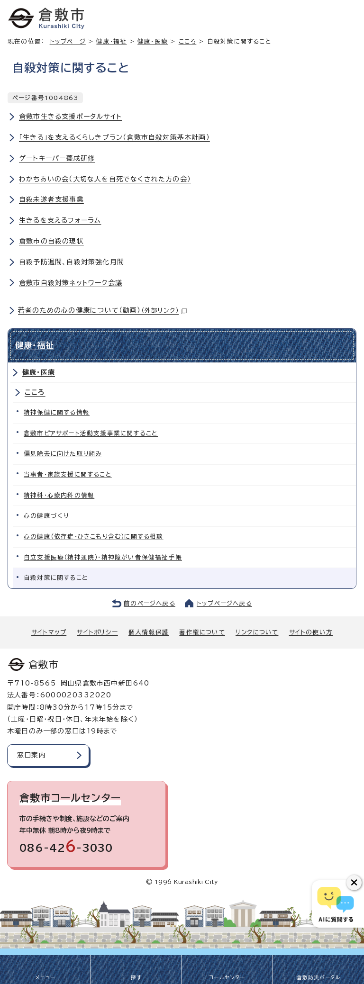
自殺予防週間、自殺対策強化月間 (71, 262)
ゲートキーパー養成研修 (57, 158)
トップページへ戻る (224, 603)
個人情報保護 (148, 632)
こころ (188, 41)
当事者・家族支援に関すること (68, 474)
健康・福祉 (111, 41)
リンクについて (257, 632)
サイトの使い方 (311, 632)
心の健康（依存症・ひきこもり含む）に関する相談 (94, 536)
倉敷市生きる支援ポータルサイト (70, 116)
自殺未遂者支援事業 (51, 199)
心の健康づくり (46, 516)
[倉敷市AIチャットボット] (336, 904)
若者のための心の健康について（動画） (102, 310)
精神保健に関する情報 (57, 412)
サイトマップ (48, 632)
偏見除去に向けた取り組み (62, 454)
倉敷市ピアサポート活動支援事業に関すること (91, 433)
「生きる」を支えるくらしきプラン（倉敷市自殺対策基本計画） (114, 137)
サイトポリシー (97, 632)
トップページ (68, 41)
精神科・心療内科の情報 (59, 495)
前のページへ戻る (149, 603)
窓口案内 (31, 755)
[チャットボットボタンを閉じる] (354, 882)
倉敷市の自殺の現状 (51, 241)
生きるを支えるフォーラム (60, 220)
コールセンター (227, 977)
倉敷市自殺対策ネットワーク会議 (70, 283)
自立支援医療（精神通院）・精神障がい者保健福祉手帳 (103, 557)
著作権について (202, 632)
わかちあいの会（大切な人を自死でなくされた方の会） (105, 179)
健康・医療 (152, 41)
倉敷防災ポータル (319, 977)
